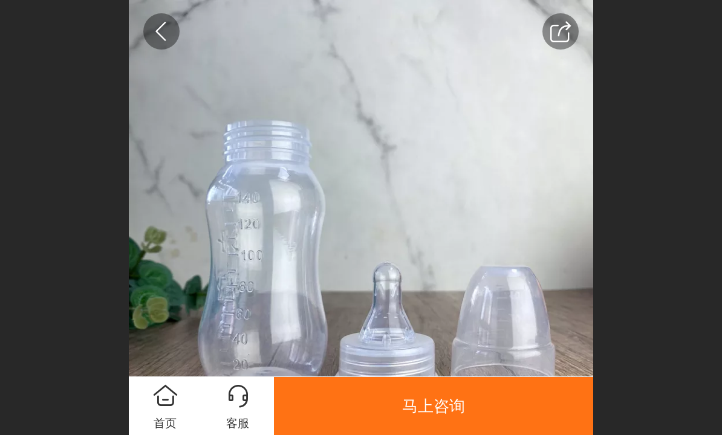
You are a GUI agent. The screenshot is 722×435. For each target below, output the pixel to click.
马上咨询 (433, 406)
